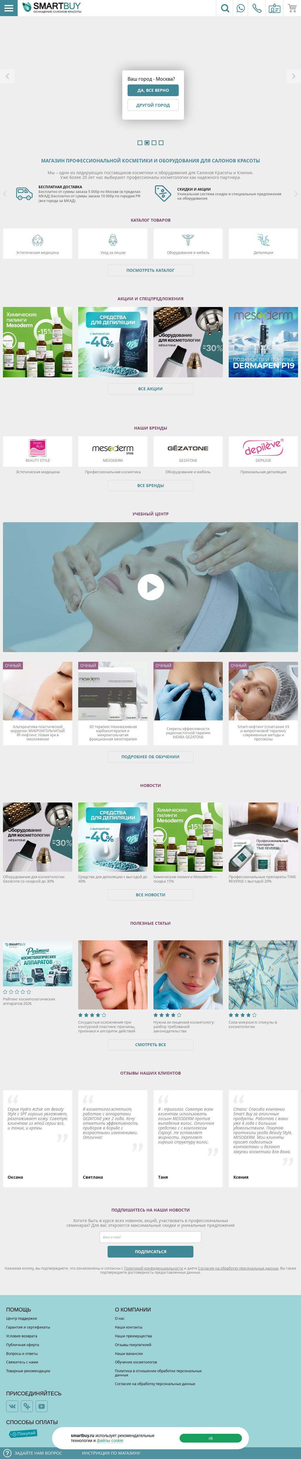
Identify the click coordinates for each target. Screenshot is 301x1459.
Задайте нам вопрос (38, 1453)
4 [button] (161, 142)
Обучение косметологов (136, 1362)
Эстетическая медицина (37, 252)
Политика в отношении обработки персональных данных (158, 1372)
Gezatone (188, 460)
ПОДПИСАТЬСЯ (150, 1251)
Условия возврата (21, 1336)
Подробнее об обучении (150, 756)
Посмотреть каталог (150, 270)
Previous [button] (7, 76)
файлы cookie (110, 1440)
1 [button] (140, 142)
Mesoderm (113, 460)
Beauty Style (38, 460)
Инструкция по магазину (111, 1453)
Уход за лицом (113, 252)
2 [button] (147, 142)
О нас (120, 1318)
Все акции (150, 388)
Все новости (150, 895)
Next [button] (293, 76)
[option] (81, 194)
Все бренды (150, 485)
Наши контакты (128, 1327)
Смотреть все (150, 1044)
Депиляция (263, 252)
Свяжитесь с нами (22, 1362)
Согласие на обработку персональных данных (238, 1268)
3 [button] (154, 142)
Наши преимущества (133, 1336)
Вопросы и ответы (22, 1353)
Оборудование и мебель (188, 252)
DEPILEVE (263, 460)
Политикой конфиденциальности (153, 1268)
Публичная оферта (22, 1344)
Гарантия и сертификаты (28, 1327)
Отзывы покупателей (133, 1344)
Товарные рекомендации (28, 1370)
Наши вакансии (129, 1353)
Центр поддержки (21, 1318)
